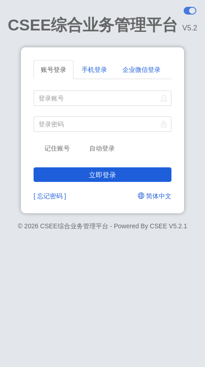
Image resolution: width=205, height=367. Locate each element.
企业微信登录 (141, 69)
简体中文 (154, 196)
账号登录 (53, 69)
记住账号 (52, 148)
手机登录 (94, 69)
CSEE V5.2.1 (168, 226)
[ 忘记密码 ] (50, 196)
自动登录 (97, 148)
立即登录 (102, 175)
